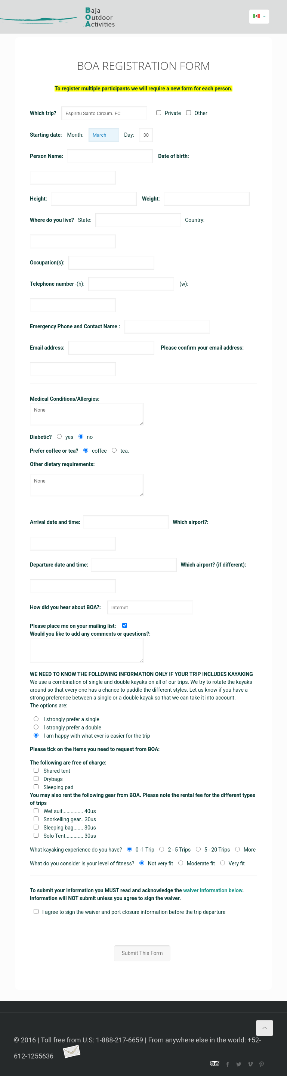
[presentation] (143, 930)
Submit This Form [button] (142, 953)
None (87, 414)
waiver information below (212, 890)
